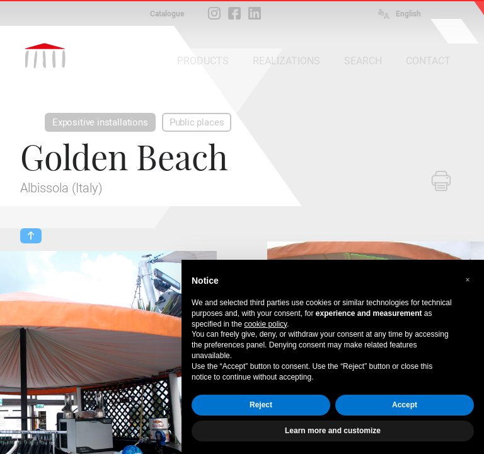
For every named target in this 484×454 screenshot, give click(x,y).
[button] (468, 280)
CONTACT (428, 61)
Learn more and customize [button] (333, 430)
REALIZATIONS (286, 61)
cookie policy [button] (265, 324)
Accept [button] (404, 404)
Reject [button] (261, 404)
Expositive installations (100, 122)
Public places (197, 122)
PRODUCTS (203, 61)
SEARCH (363, 61)
